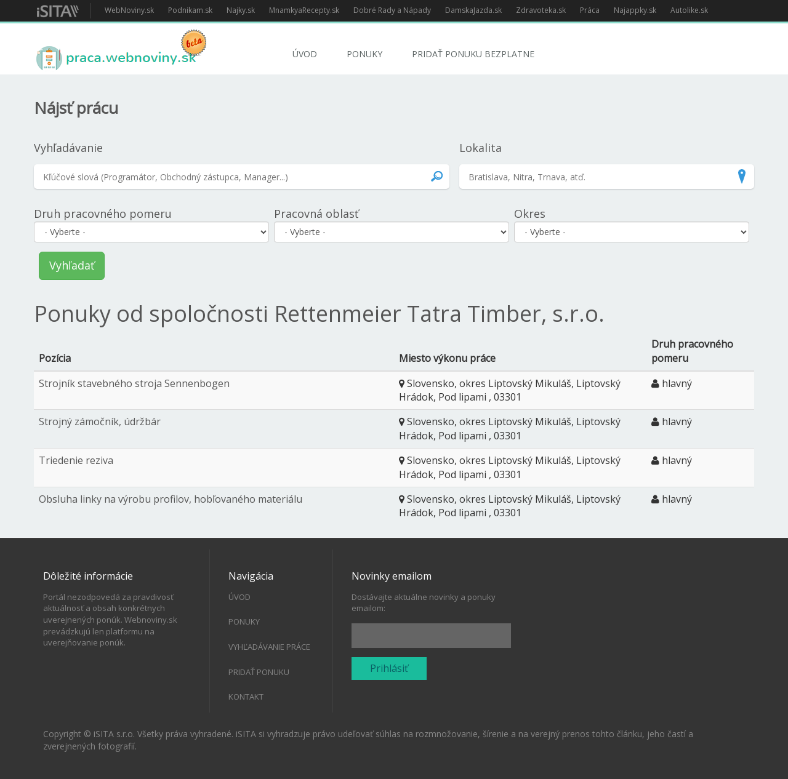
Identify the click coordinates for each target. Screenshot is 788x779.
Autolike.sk (689, 10)
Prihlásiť (389, 668)
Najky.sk (241, 10)
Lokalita (480, 147)
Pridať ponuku (258, 671)
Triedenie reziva (76, 460)
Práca (590, 10)
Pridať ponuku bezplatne (473, 54)
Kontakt (245, 696)
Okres (529, 213)
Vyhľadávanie (68, 147)
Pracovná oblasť (316, 213)
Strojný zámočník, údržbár (100, 421)
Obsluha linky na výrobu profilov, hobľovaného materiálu (170, 499)
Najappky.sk (635, 10)
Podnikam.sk (190, 10)
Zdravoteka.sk (541, 10)
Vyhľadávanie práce (269, 646)
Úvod (304, 54)
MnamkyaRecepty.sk (304, 10)
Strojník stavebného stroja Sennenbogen (134, 383)
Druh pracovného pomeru (103, 213)
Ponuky (364, 54)
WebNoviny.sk (129, 10)
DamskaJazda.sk (473, 10)
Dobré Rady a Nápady (392, 10)
